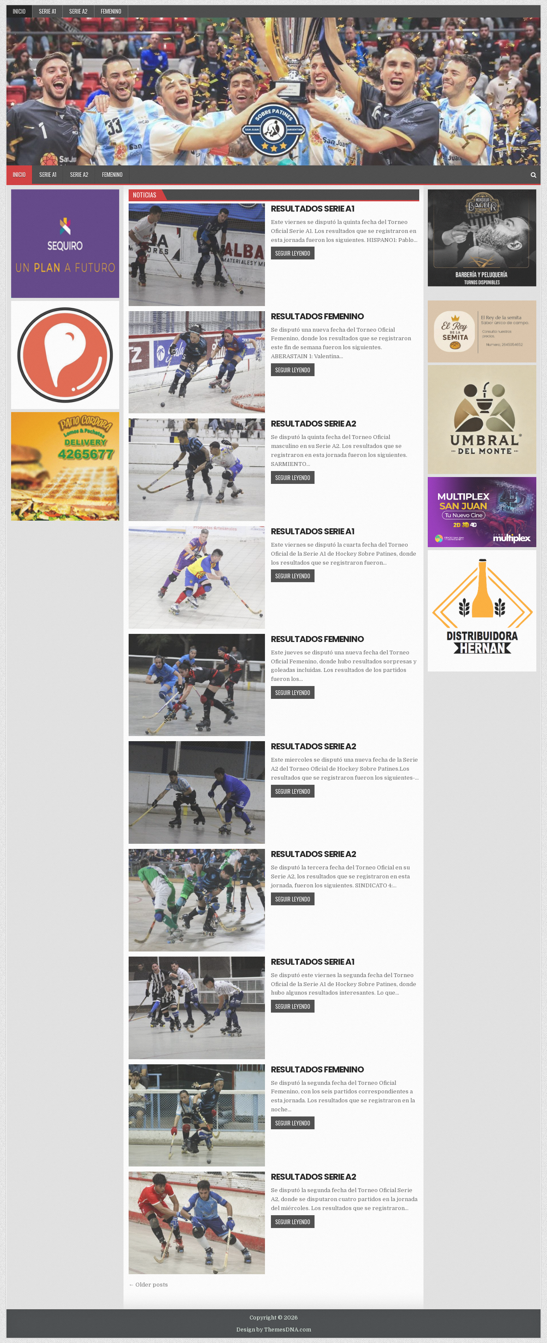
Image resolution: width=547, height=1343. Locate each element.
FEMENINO (111, 11)
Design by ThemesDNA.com (273, 1330)
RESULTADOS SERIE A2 (313, 424)
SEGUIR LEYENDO (295, 252)
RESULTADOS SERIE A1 (312, 209)
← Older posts (148, 1284)
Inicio (19, 11)
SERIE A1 (47, 11)
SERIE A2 (78, 11)
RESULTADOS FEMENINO (317, 316)
